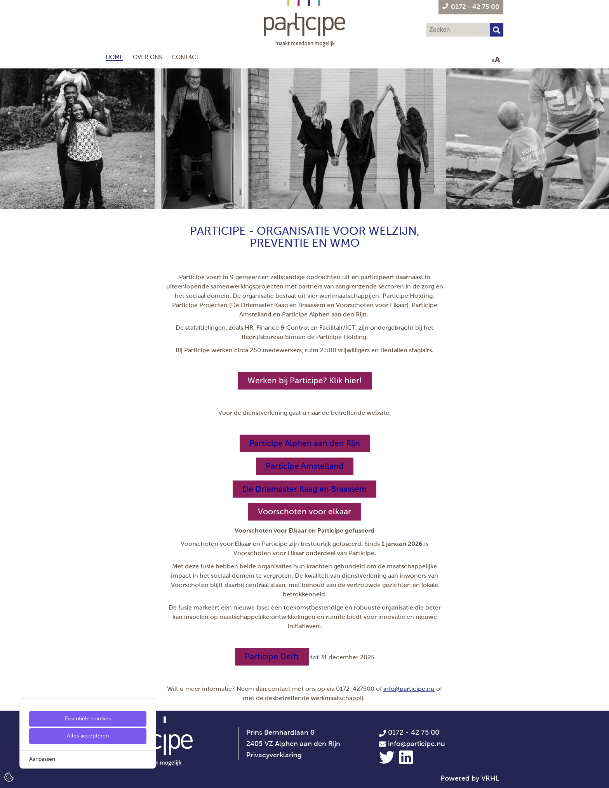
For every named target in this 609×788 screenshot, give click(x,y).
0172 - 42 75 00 (409, 732)
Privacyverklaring (274, 755)
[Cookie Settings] (9, 776)
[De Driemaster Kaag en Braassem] (304, 489)
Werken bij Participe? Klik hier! (304, 380)
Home (114, 57)
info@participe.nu (409, 688)
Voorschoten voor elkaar (304, 511)
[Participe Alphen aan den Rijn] (305, 443)
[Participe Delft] (272, 657)
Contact (186, 57)
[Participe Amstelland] (304, 466)
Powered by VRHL (469, 778)
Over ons (147, 57)
